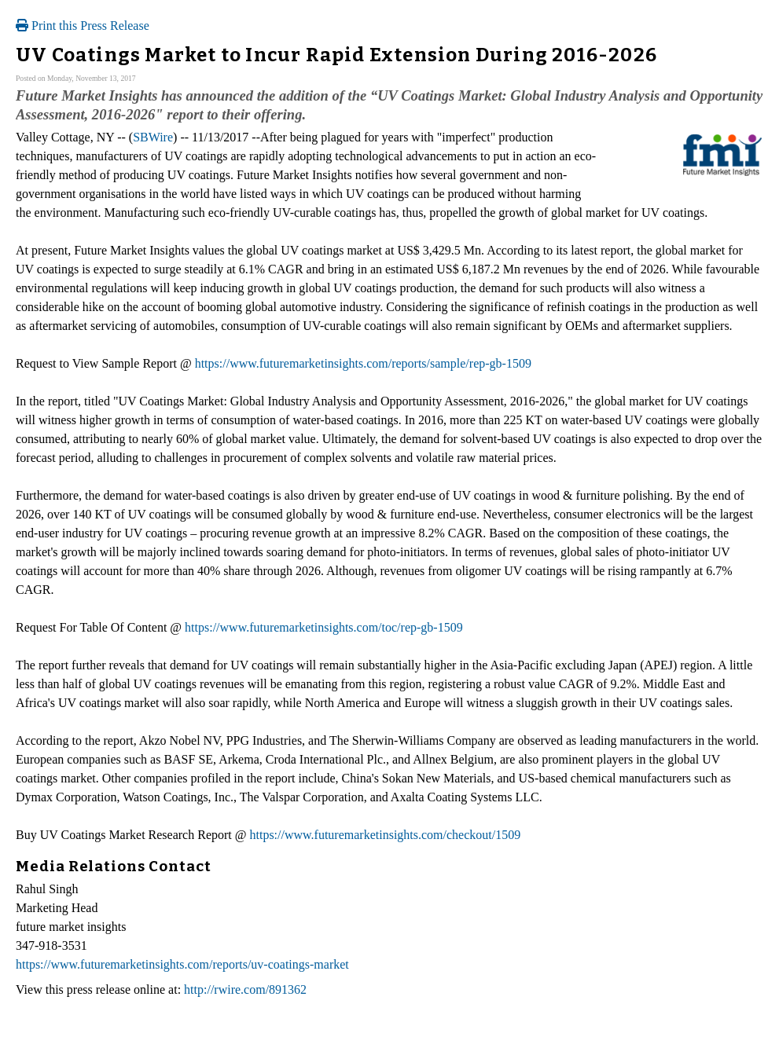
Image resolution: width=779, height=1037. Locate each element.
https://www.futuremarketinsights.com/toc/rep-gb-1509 (324, 627)
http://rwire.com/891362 (245, 989)
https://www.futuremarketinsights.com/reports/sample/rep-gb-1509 (363, 363)
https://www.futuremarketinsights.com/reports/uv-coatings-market (182, 964)
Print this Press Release (82, 25)
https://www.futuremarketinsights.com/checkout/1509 (385, 834)
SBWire (153, 137)
